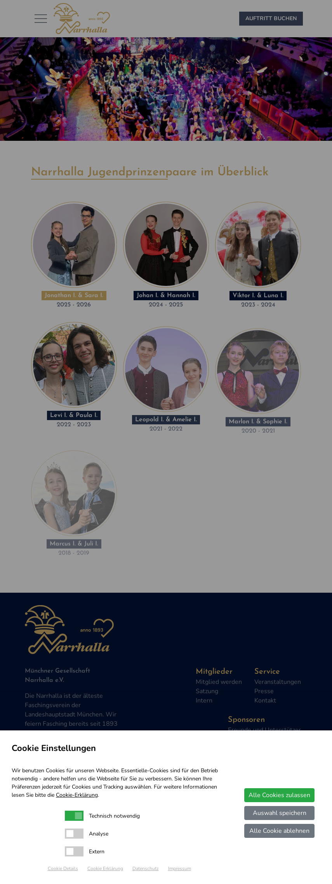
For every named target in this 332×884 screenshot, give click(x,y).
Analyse (98, 833)
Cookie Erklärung (105, 868)
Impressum (179, 868)
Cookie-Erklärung (77, 795)
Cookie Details (63, 868)
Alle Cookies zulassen (279, 795)
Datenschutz (145, 868)
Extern (96, 851)
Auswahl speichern (279, 813)
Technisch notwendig (114, 816)
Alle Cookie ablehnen (279, 831)
